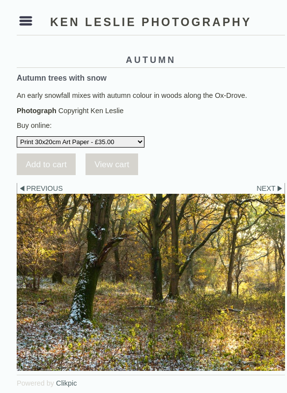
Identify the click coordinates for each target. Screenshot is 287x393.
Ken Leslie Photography (151, 22)
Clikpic (66, 383)
